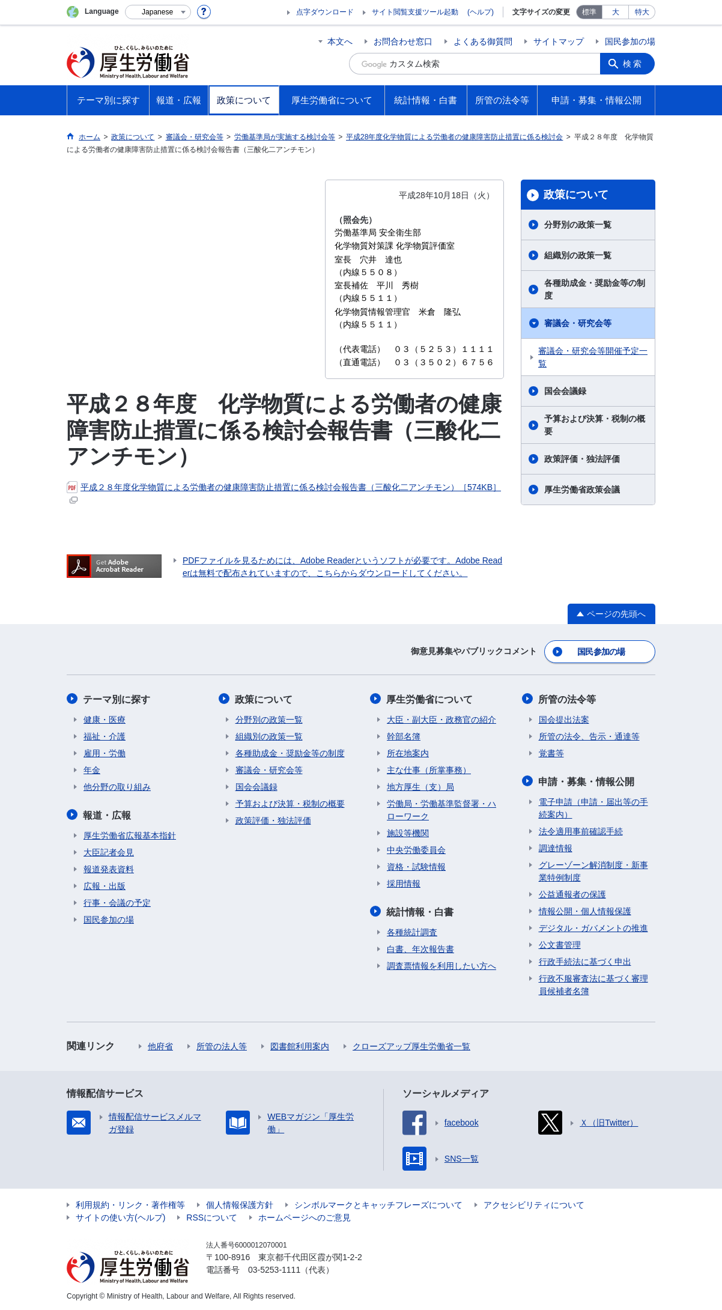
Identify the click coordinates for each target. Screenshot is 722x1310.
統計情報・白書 (420, 910)
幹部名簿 (403, 735)
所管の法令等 (567, 698)
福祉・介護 (104, 735)
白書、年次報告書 (420, 947)
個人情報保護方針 (239, 1203)
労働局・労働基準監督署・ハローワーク (441, 809)
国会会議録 (565, 391)
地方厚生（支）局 (420, 785)
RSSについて (211, 1216)
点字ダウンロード (325, 12)
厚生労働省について (430, 698)
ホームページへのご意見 (304, 1216)
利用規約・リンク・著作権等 (130, 1203)
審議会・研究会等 (577, 323)
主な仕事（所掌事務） (429, 769)
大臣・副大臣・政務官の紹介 (441, 718)
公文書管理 (560, 943)
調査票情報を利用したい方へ (441, 964)
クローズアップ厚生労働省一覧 (411, 1044)
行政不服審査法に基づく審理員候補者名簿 (593, 983)
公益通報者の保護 (572, 892)
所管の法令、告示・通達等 (589, 735)
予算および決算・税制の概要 (594, 425)
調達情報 (555, 846)
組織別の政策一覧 (577, 255)
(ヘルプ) (480, 12)
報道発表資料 (108, 867)
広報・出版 (104, 884)
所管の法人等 (221, 1044)
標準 (589, 12)
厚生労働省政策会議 (582, 489)
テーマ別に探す (117, 698)
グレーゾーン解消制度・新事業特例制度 (593, 869)
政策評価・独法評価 (582, 459)
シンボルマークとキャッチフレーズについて (378, 1203)
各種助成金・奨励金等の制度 (594, 289)
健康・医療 (104, 718)
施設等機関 (408, 832)
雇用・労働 (104, 752)
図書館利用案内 (299, 1044)
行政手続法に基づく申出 (585, 960)
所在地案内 (408, 752)
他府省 (160, 1044)
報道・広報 (107, 813)
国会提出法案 (564, 718)
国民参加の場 (630, 41)
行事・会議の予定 (117, 901)
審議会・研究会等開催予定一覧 (593, 357)
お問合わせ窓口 (403, 41)
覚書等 (551, 752)
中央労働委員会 (416, 849)
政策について (576, 195)
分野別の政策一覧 (577, 224)
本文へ (340, 41)
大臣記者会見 (108, 850)
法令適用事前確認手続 (581, 829)
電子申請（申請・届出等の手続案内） (593, 806)
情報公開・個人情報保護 (585, 909)
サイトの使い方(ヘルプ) (120, 1216)
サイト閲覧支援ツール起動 (415, 12)
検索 (633, 63)
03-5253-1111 (274, 1268)
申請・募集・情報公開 (587, 780)
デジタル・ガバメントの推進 (593, 926)
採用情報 (403, 882)
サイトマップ (558, 41)
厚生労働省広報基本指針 (129, 833)
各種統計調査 (412, 930)
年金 (91, 769)
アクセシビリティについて (534, 1203)
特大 (642, 12)
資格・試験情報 (416, 865)
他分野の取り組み (117, 785)
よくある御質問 (483, 41)
